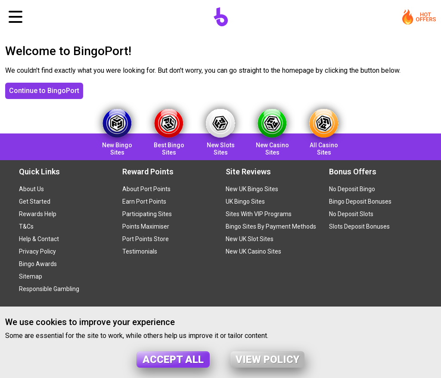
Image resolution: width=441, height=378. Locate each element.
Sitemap (30, 276)
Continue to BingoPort (44, 91)
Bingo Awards (38, 263)
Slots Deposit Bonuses (359, 226)
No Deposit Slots (351, 214)
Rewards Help (37, 214)
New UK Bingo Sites (252, 189)
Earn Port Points (144, 201)
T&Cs (26, 226)
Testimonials (139, 251)
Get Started (34, 201)
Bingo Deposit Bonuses (360, 201)
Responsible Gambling (49, 288)
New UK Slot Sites (249, 238)
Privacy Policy (37, 251)
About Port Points (146, 189)
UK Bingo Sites (245, 201)
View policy (267, 359)
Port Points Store (145, 238)
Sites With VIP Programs (259, 214)
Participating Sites (147, 214)
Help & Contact (39, 238)
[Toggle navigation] (15, 17)
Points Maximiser (145, 226)
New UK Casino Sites (253, 251)
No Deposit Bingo (352, 189)
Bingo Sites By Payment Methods (271, 226)
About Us (31, 189)
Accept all (173, 359)
